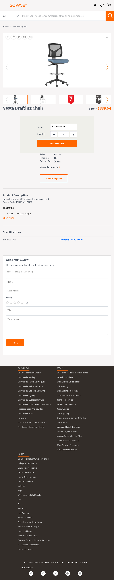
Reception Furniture (65, 377)
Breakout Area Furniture (66, 404)
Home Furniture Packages (28, 526)
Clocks (20, 499)
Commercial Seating (26, 377)
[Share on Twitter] (18, 37)
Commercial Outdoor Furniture (31, 400)
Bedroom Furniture (26, 472)
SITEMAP (83, 562)
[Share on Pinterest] (12, 37)
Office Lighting (63, 413)
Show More (8, 217)
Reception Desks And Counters (30, 409)
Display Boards (63, 409)
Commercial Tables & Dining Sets (31, 381)
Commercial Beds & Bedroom (30, 386)
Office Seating (62, 386)
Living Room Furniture (27, 463)
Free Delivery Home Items (28, 544)
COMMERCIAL (23, 368)
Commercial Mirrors (26, 413)
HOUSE (21, 454)
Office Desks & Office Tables (68, 381)
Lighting (21, 486)
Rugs (20, 490)
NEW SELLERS (27, 567)
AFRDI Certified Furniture (67, 449)
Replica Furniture (25, 517)
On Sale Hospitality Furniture (29, 372)
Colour (40, 127)
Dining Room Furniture (27, 468)
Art (19, 504)
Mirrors (21, 508)
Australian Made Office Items (68, 427)
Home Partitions (24, 531)
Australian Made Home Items (30, 522)
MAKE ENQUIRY (54, 178)
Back (7, 26)
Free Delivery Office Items (67, 431)
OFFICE (60, 368)
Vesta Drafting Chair (19, 26)
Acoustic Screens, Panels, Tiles (69, 436)
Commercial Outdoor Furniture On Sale (34, 404)
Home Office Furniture (27, 477)
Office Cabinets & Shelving (67, 391)
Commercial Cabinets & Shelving (31, 391)
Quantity (41, 134)
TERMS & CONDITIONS (60, 562)
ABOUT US (38, 562)
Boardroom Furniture (65, 400)
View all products (49, 167)
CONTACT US (27, 562)
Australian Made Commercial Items (32, 422)
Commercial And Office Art (68, 440)
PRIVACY (75, 562)
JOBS (46, 562)
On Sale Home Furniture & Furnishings (33, 459)
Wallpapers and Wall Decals (29, 495)
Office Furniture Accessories (68, 445)
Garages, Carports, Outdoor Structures (34, 540)
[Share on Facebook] (7, 37)
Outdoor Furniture (25, 481)
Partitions (22, 418)
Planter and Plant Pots (27, 535)
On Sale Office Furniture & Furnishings (72, 372)
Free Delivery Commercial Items (31, 427)
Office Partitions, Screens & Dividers (71, 418)
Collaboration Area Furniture (68, 395)
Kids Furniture (23, 513)
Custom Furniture (25, 549)
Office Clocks (62, 422)
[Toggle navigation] (3, 6)
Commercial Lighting (26, 395)
